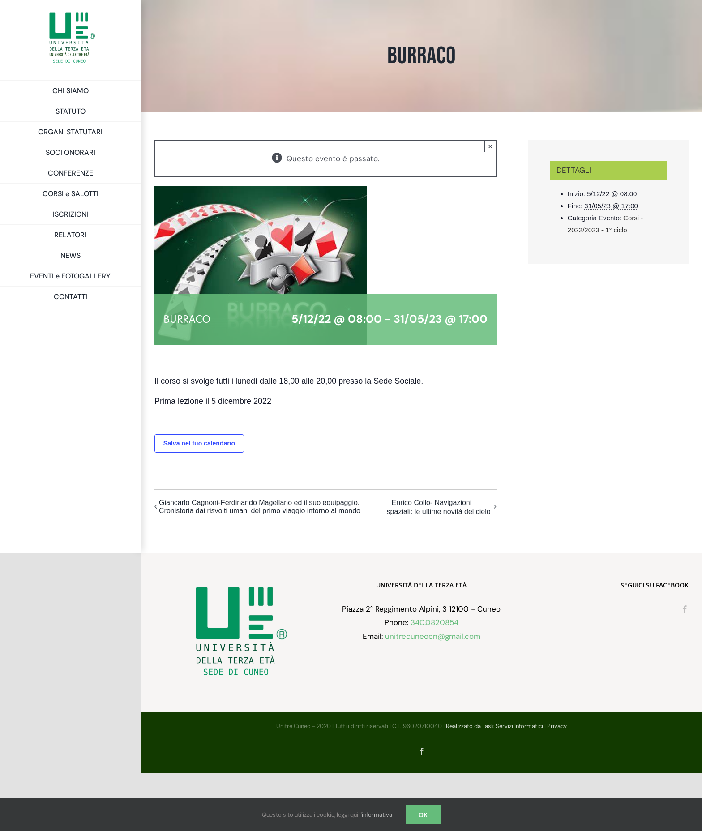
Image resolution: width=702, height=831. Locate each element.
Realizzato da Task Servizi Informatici (494, 784)
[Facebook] (685, 667)
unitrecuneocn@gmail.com (432, 694)
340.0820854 (434, 681)
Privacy (557, 784)
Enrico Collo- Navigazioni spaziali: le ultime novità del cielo (439, 507)
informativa (377, 814)
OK (423, 814)
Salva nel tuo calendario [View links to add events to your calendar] (199, 443)
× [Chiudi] (490, 146)
